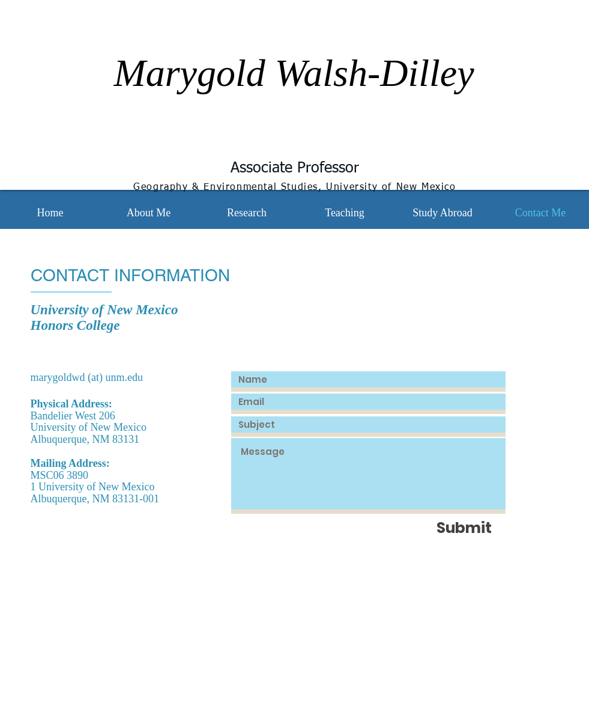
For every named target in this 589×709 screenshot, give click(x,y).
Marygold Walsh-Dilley (293, 73)
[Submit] (464, 527)
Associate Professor (295, 168)
